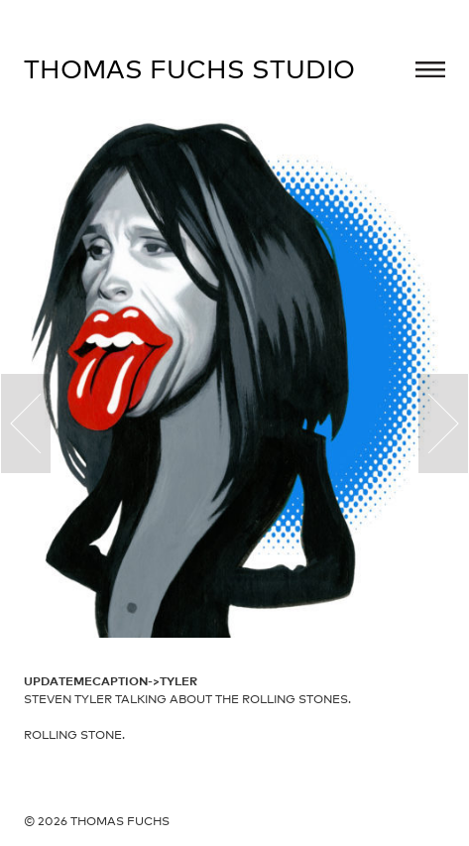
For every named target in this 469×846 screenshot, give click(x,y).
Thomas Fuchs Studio (189, 69)
